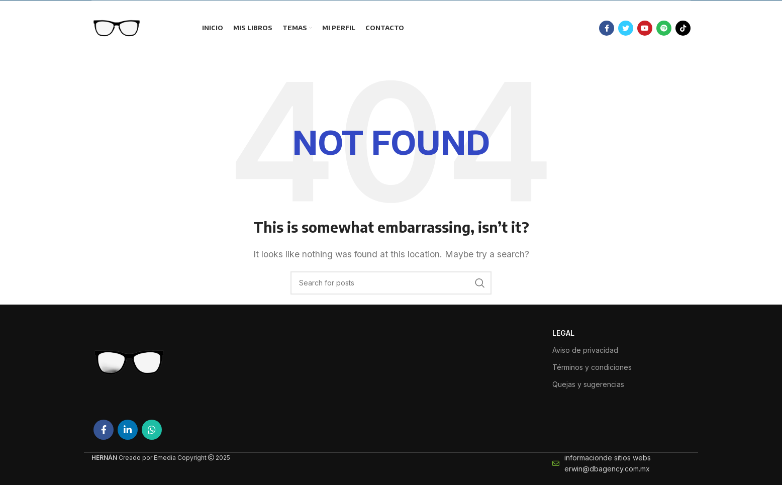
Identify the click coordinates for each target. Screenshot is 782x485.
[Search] (391, 283)
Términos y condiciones (592, 367)
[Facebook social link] (606, 28)
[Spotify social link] (663, 28)
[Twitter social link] (625, 28)
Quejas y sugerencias (588, 384)
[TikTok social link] (683, 28)
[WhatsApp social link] (152, 430)
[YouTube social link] (644, 28)
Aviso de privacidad (585, 350)
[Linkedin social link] (128, 430)
